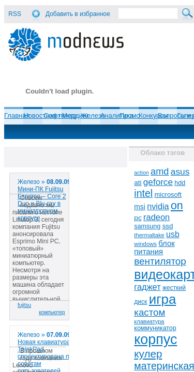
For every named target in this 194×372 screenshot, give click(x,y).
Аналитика (116, 115)
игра (162, 299)
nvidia (158, 206)
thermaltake (149, 235)
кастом (149, 312)
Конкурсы (153, 115)
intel (143, 193)
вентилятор (160, 261)
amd (160, 171)
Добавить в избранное (78, 14)
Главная (16, 115)
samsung (147, 226)
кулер (148, 354)
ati (137, 183)
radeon (156, 217)
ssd (167, 226)
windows (145, 244)
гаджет (147, 286)
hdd (179, 183)
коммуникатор (155, 328)
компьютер (52, 312)
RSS (14, 14)
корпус (155, 339)
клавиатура (149, 321)
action (141, 172)
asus (180, 171)
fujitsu (24, 305)
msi (139, 207)
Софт (52, 115)
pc (137, 218)
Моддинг (75, 115)
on (177, 205)
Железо (93, 115)
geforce (158, 182)
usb (173, 234)
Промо (130, 115)
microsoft (168, 194)
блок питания (154, 247)
